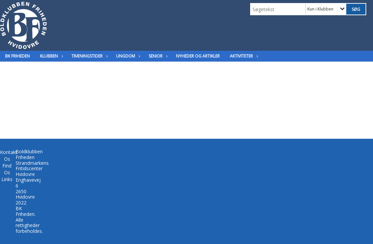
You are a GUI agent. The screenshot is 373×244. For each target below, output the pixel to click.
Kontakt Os (8, 155)
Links (7, 179)
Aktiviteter (243, 56)
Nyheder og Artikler (198, 56)
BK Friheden (17, 56)
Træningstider (88, 56)
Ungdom (127, 56)
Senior (157, 56)
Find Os (7, 169)
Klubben (50, 56)
